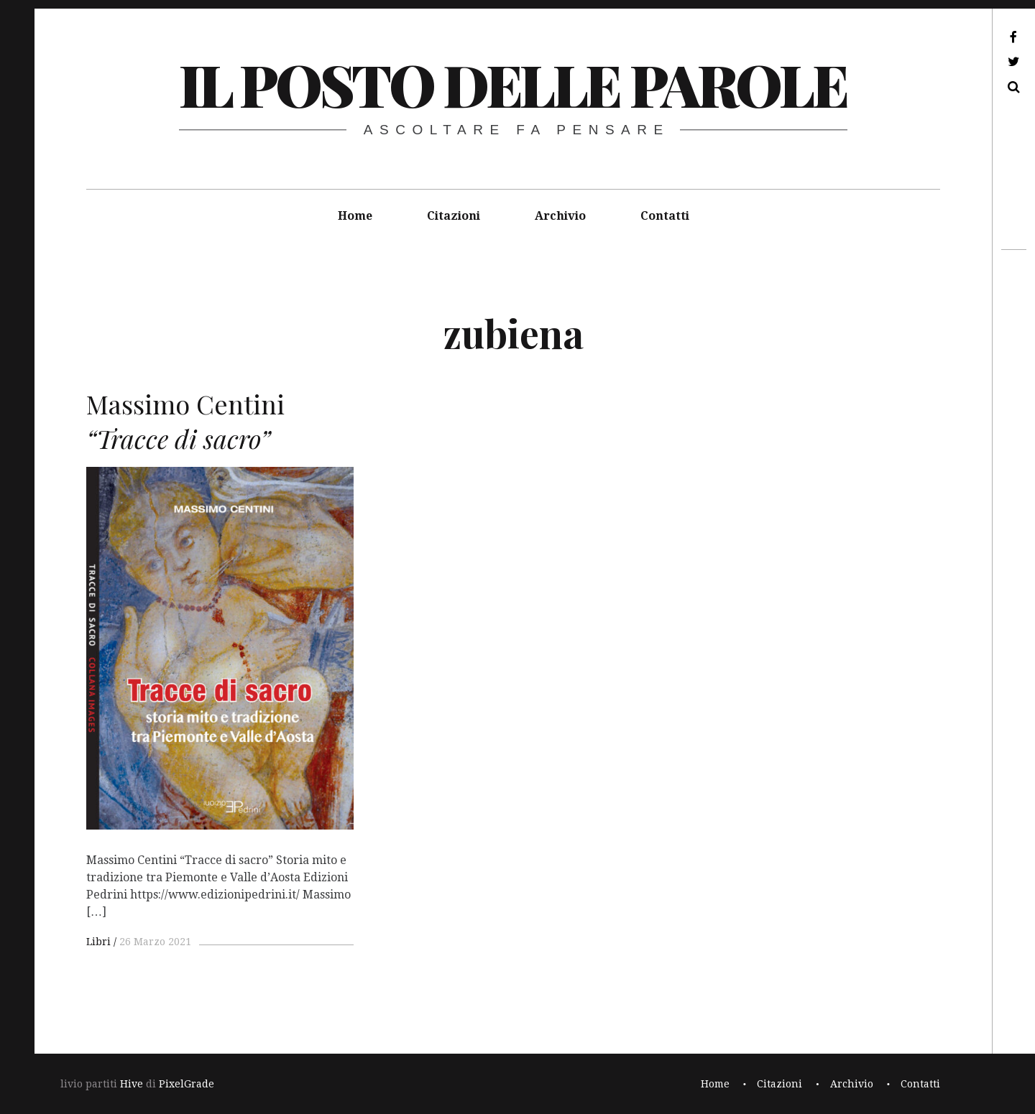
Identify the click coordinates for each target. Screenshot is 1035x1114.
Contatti (664, 216)
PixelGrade (186, 1084)
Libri (98, 941)
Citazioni (453, 216)
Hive (131, 1084)
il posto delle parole (513, 83)
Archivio (560, 216)
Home (355, 216)
